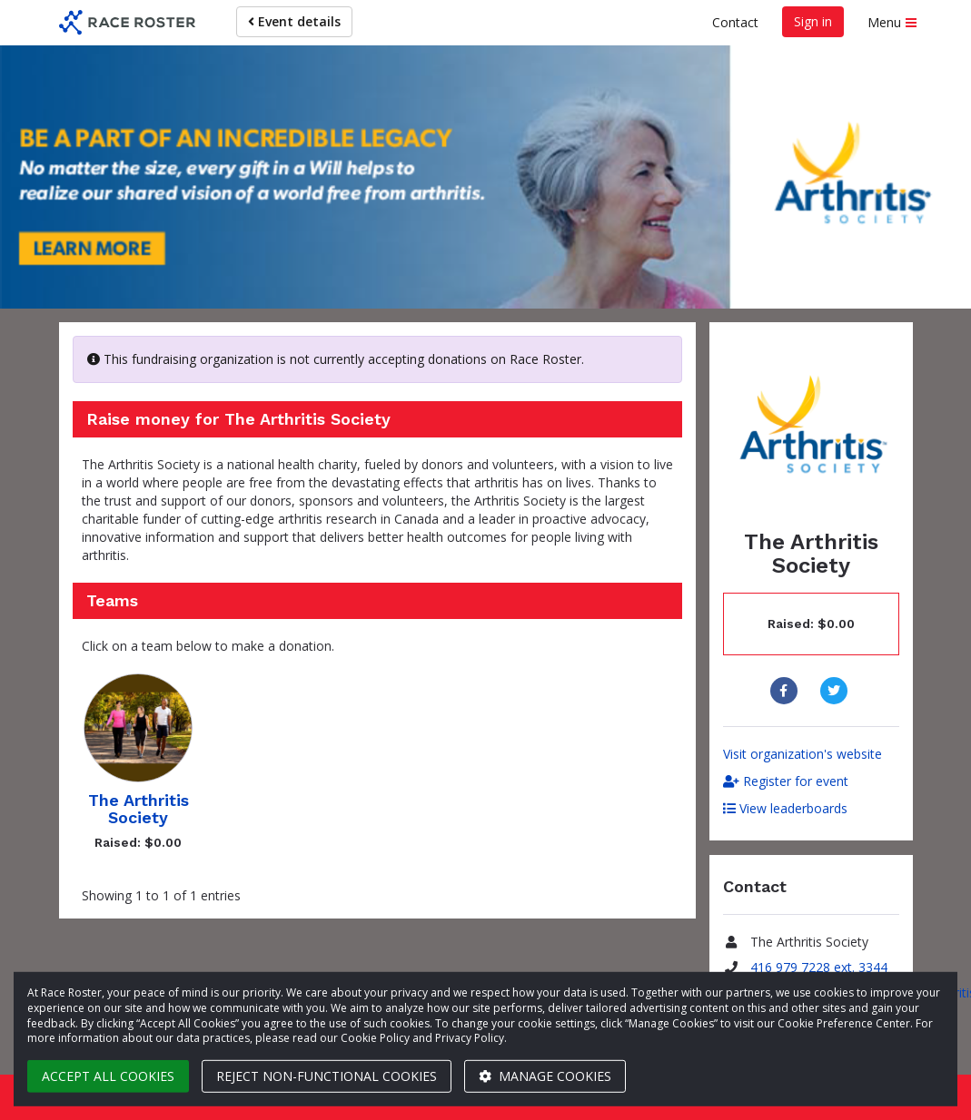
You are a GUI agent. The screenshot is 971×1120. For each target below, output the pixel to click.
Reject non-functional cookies (326, 1076)
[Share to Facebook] (786, 690)
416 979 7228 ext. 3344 (818, 967)
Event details (294, 21)
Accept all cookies (108, 1076)
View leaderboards (785, 808)
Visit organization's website (802, 753)
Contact (735, 22)
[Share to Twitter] (836, 690)
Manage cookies (545, 1076)
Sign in (813, 21)
